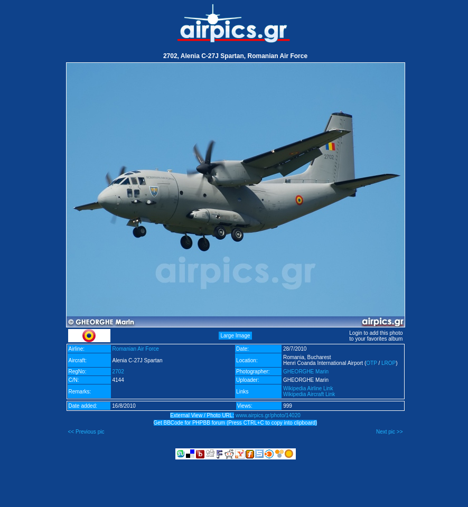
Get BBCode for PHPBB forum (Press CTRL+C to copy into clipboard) (235, 423)
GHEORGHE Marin (306, 371)
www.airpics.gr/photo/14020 (268, 415)
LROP (388, 363)
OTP (371, 363)
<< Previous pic (86, 432)
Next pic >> (389, 432)
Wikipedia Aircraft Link (309, 394)
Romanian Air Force (136, 349)
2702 (118, 371)
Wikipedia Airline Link (308, 388)
